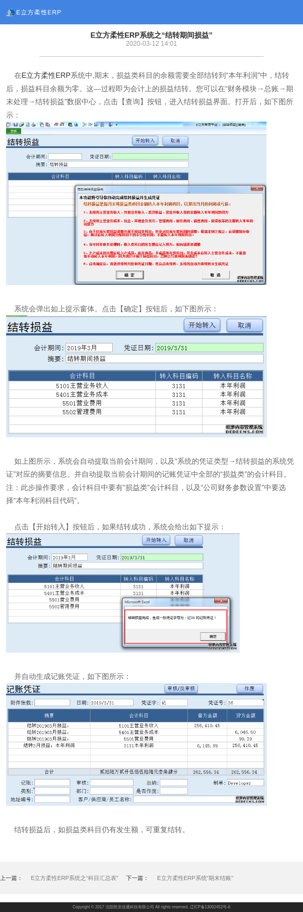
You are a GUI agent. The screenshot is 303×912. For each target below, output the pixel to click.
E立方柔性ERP (46, 75)
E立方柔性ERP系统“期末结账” (195, 878)
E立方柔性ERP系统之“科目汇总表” (74, 878)
